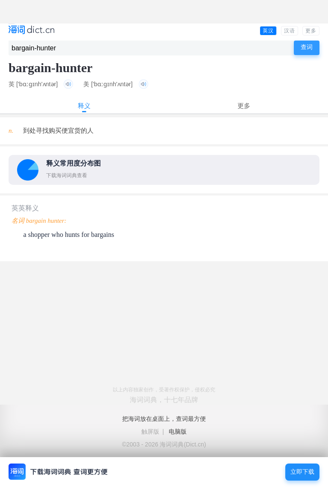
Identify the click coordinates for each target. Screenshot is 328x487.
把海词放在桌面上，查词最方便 (164, 418)
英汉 (268, 31)
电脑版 (178, 431)
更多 (310, 31)
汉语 (289, 31)
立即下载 (302, 472)
